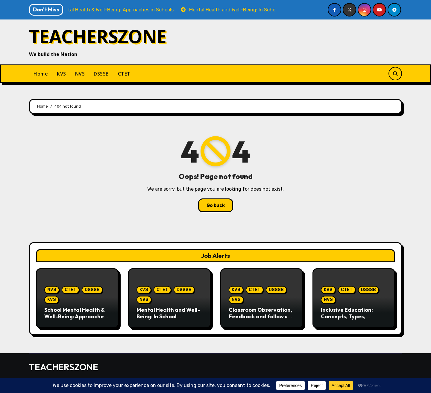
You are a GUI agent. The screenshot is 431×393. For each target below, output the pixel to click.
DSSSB (101, 73)
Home (41, 73)
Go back (216, 205)
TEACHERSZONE (97, 36)
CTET (124, 73)
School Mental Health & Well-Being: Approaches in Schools (75, 316)
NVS (80, 73)
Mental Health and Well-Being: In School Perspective (168, 316)
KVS (61, 73)
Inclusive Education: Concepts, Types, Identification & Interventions (347, 319)
